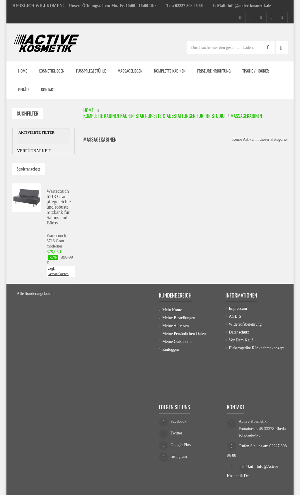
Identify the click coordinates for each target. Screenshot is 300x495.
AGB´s (235, 347)
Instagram (179, 449)
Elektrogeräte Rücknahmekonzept (256, 378)
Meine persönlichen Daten (184, 362)
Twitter (176, 426)
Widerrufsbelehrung (245, 355)
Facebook (178, 414)
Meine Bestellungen (178, 347)
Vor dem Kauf (241, 370)
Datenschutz (239, 362)
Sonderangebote (28, 174)
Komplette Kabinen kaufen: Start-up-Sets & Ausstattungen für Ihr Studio (154, 115)
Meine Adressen (175, 355)
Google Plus (181, 438)
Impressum (238, 339)
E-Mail (248, 458)
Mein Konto (172, 339)
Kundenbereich (175, 324)
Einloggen (170, 378)
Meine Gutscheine (177, 370)
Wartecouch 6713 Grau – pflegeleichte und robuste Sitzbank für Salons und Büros (59, 212)
